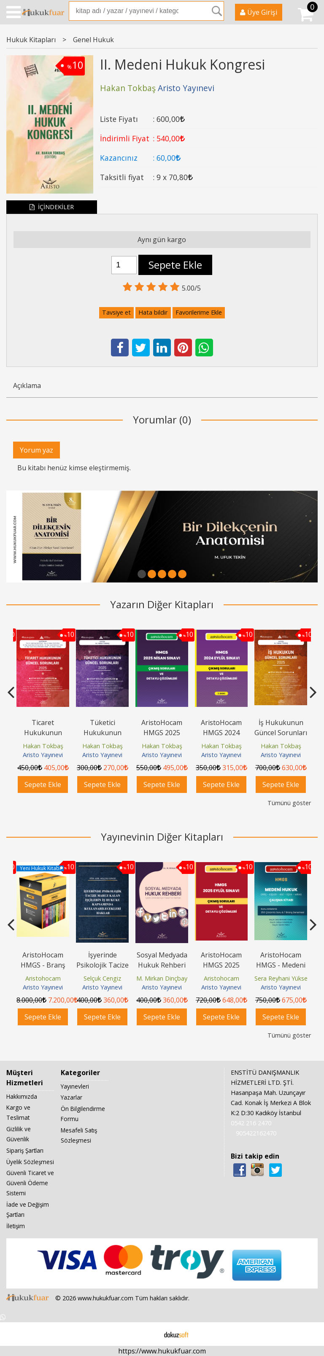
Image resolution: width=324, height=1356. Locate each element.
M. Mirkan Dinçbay (161, 978)
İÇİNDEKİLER (52, 207)
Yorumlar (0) (162, 419)
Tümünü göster (289, 803)
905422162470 (256, 1134)
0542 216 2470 (251, 1123)
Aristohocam (43, 978)
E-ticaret (148, 1334)
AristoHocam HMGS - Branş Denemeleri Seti (43, 965)
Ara (217, 11)
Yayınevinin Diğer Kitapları (162, 837)
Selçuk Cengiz (102, 978)
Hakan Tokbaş (43, 746)
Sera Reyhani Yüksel (281, 978)
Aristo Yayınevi (43, 755)
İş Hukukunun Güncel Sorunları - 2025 (280, 732)
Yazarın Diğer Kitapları (161, 604)
